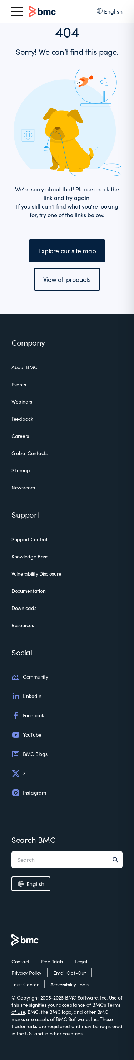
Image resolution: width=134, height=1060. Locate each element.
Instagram (28, 792)
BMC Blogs (29, 754)
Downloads (23, 608)
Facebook (27, 715)
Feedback (22, 418)
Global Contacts (29, 453)
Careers (20, 436)
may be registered (102, 1026)
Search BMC (33, 839)
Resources (22, 625)
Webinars (21, 401)
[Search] (118, 859)
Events (18, 384)
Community (29, 677)
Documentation (28, 590)
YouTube (26, 735)
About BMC (24, 367)
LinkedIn (26, 696)
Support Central (29, 539)
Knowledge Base (30, 556)
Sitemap (20, 470)
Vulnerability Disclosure (36, 573)
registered (59, 1026)
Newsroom (23, 487)
